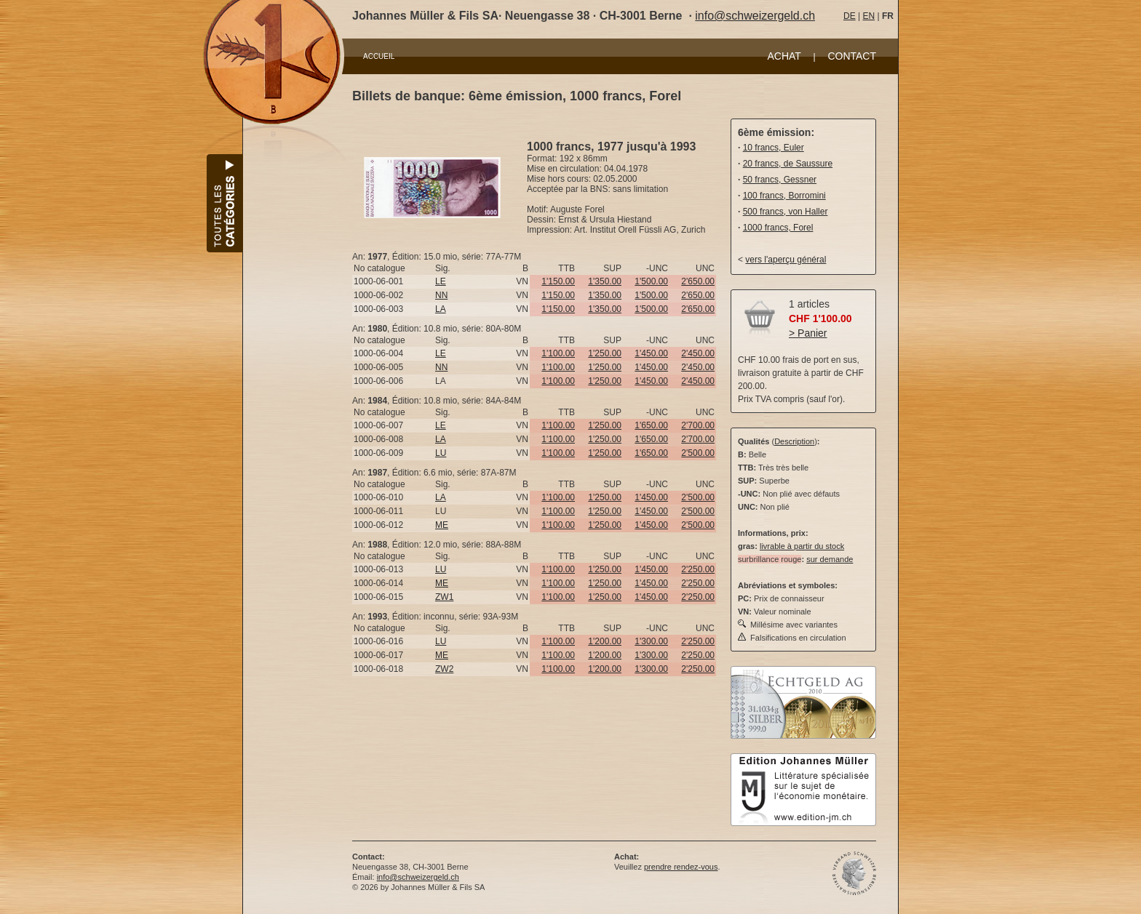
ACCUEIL (378, 56)
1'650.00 (651, 425)
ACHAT (783, 56)
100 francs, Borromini (784, 196)
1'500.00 (651, 281)
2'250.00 (698, 569)
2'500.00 (698, 453)
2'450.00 (698, 353)
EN (868, 16)
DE (849, 16)
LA (440, 309)
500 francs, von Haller (785, 212)
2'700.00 (698, 425)
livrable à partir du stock (802, 546)
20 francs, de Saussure (787, 164)
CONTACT (851, 56)
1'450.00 (651, 353)
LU (440, 453)
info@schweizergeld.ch (755, 15)
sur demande (829, 559)
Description (794, 441)
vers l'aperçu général (785, 259)
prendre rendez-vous (681, 866)
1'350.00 (604, 281)
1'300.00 (651, 641)
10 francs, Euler (773, 148)
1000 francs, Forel (778, 228)
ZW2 (444, 669)
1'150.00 (558, 281)
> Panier (808, 333)
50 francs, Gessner (779, 180)
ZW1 (444, 597)
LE (440, 281)
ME (441, 525)
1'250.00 (604, 353)
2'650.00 (698, 281)
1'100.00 (558, 353)
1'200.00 (604, 641)
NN (441, 295)
